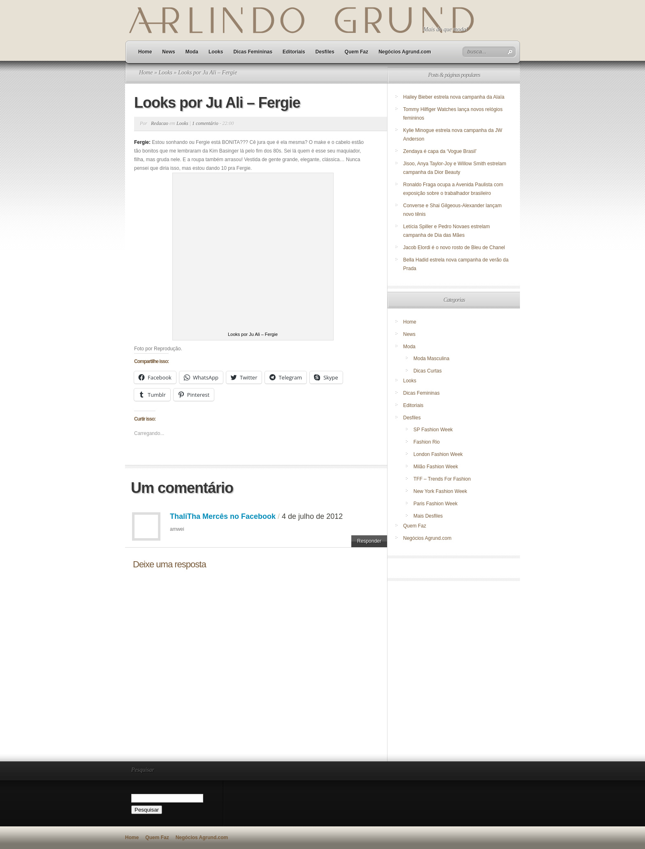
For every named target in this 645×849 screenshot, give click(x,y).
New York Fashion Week (440, 491)
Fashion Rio (426, 442)
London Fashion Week (438, 454)
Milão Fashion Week (435, 467)
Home (145, 52)
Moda (192, 52)
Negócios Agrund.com (404, 52)
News (168, 52)
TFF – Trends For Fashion (442, 479)
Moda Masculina (431, 358)
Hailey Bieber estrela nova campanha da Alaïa (453, 97)
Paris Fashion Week (435, 504)
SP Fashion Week (433, 430)
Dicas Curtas (427, 371)
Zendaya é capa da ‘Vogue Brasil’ (440, 151)
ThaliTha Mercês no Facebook (223, 516)
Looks (216, 52)
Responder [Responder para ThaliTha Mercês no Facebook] (369, 541)
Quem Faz (356, 52)
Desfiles (325, 52)
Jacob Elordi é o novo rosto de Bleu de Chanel (454, 247)
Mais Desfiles (428, 516)
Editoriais (294, 52)
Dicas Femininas (252, 52)
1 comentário (205, 123)
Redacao (159, 123)
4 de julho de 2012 (312, 516)
